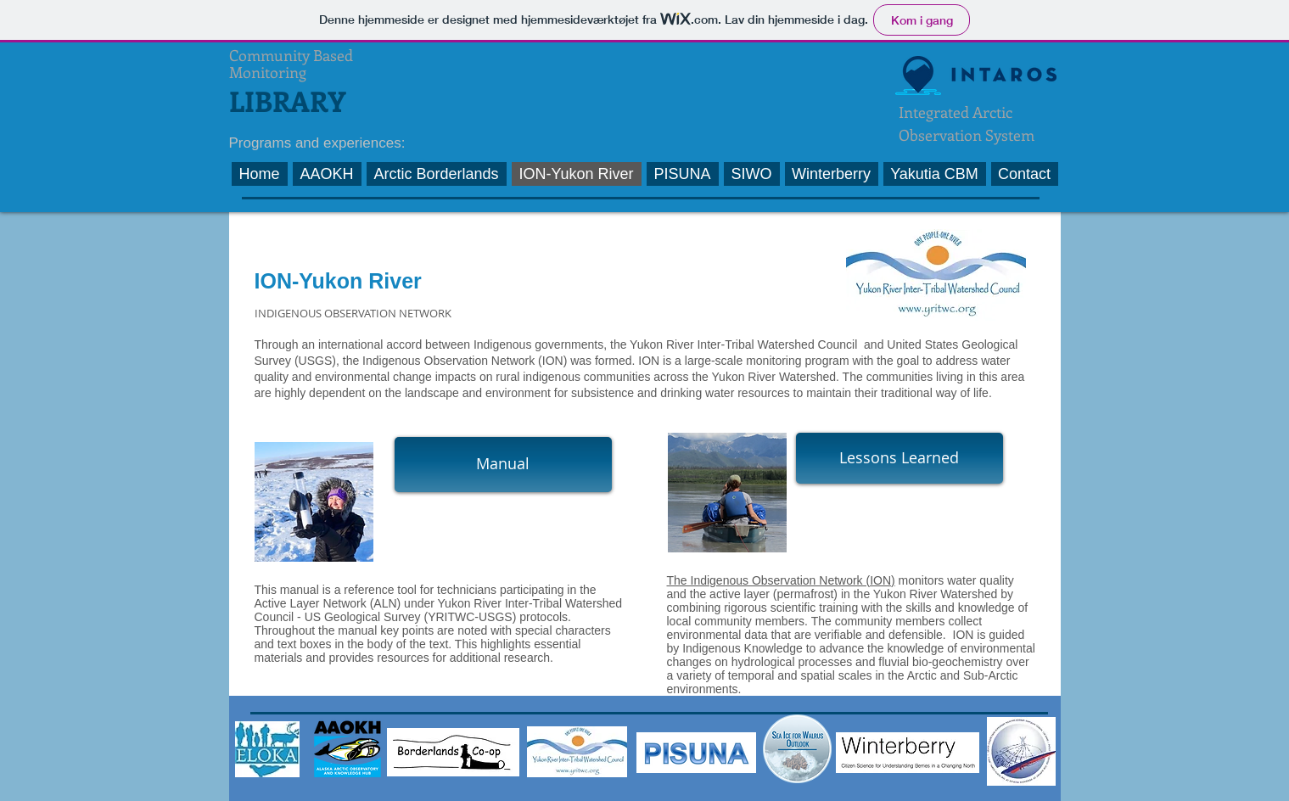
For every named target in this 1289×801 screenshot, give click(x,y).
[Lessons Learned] (899, 458)
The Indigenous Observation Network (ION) (781, 580)
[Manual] (503, 464)
